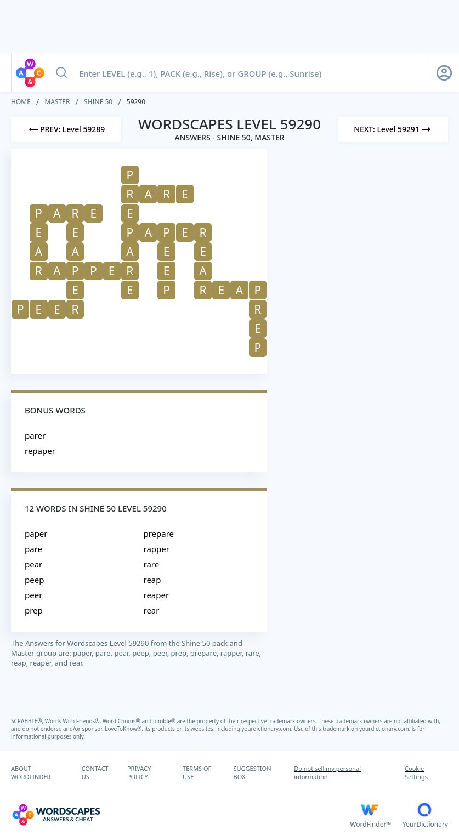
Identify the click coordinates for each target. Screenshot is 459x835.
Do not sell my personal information (327, 772)
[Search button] (61, 73)
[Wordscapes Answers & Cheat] (180, 815)
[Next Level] (393, 129)
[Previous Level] (66, 129)
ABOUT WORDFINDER (30, 772)
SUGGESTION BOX (252, 772)
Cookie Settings (416, 772)
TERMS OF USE (197, 772)
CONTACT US (95, 772)
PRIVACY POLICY (139, 772)
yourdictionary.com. (267, 728)
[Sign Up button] (444, 73)
